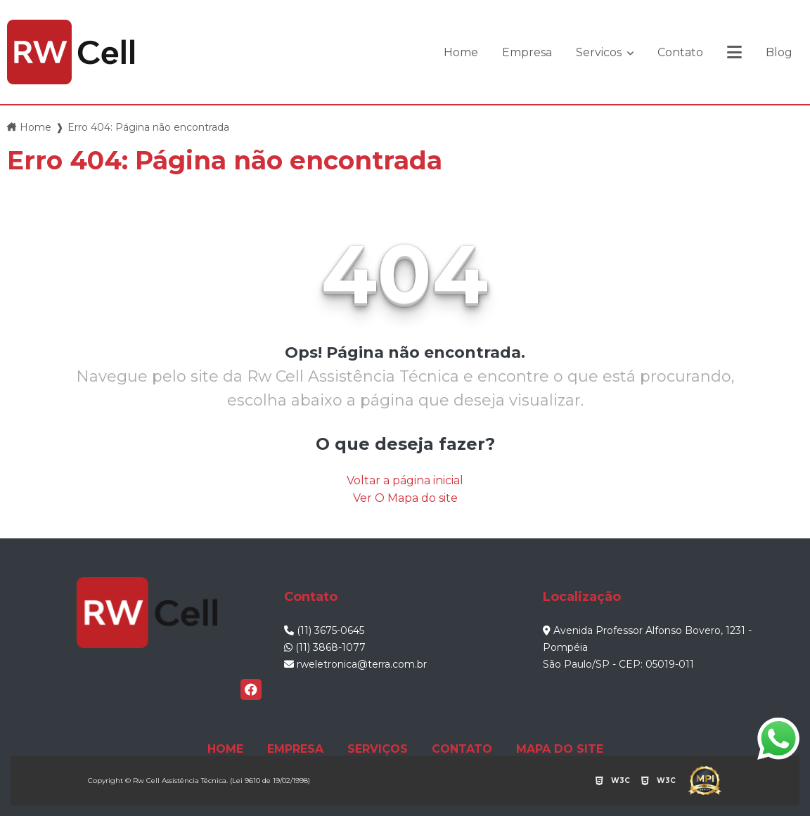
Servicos (600, 52)
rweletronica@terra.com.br (355, 664)
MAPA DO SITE (559, 749)
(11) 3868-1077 (325, 647)
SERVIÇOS (377, 749)
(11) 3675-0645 (324, 630)
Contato (680, 52)
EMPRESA (295, 749)
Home (461, 52)
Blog (779, 52)
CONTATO (462, 749)
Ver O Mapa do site (405, 498)
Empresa (527, 52)
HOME (225, 749)
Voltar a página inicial (405, 480)
